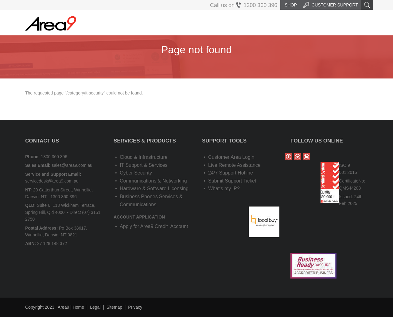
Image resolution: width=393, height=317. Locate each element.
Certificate (348, 181)
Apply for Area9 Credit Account (154, 226)
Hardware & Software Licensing (154, 188)
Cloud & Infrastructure (144, 157)
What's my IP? (224, 188)
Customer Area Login (231, 157)
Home (78, 307)
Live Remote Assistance (234, 165)
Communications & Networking (153, 180)
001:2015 (348, 172)
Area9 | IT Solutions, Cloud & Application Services (50, 23)
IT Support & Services (143, 165)
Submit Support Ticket (232, 180)
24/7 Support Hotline (230, 172)
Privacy (135, 307)
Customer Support (330, 5)
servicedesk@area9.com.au (52, 181)
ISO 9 (344, 165)
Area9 (63, 307)
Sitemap (114, 307)
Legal (95, 307)
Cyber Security (136, 172)
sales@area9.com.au (72, 165)
